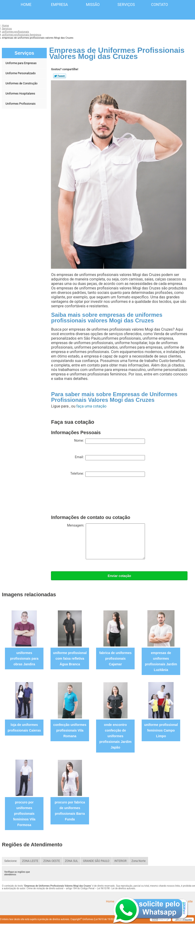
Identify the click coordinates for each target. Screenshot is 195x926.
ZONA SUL (71, 861)
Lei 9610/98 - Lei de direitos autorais (116, 888)
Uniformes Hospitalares (20, 93)
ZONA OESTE (51, 861)
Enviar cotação (119, 576)
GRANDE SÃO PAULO (96, 861)
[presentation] (86, 497)
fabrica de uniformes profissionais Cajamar (115, 658)
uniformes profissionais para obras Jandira (24, 658)
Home (26, 4)
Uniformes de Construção (21, 83)
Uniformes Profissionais (20, 103)
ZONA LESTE (30, 861)
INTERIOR (120, 861)
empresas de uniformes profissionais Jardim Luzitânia (161, 661)
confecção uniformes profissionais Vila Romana (69, 730)
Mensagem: (106, 541)
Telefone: (107, 474)
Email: (110, 457)
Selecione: (10, 861)
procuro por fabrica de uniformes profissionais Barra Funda (70, 810)
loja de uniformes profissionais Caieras (24, 727)
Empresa (59, 4)
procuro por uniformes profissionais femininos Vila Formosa (24, 813)
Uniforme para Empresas (21, 63)
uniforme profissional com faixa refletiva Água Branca (70, 658)
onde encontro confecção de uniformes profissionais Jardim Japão (115, 736)
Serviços (126, 4)
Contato (159, 4)
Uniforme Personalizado (20, 73)
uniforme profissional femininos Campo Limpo (161, 730)
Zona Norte (139, 861)
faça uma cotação (91, 406)
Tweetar (59, 76)
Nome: (109, 441)
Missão (93, 4)
